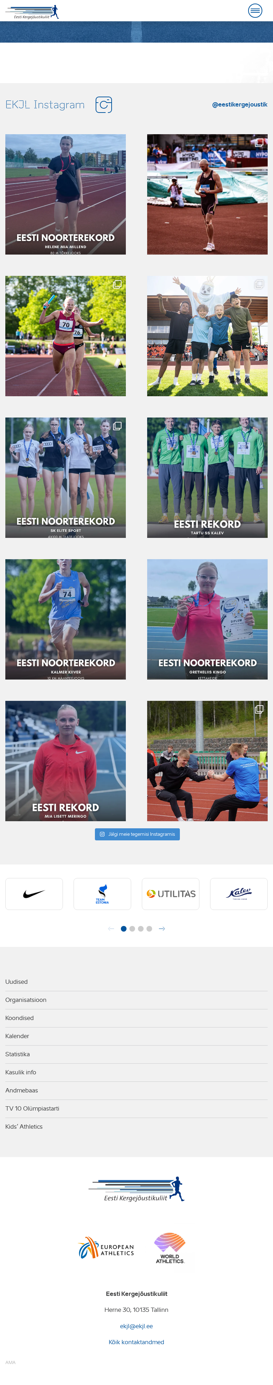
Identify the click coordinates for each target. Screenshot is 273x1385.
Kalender (17, 1036)
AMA (10, 1362)
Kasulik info (20, 1072)
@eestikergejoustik (240, 104)
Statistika (17, 1054)
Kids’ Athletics (24, 1126)
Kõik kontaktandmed (136, 1342)
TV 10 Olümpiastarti (32, 1108)
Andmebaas (21, 1090)
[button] (124, 929)
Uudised (16, 981)
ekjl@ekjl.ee (136, 1326)
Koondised (19, 1018)
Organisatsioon (26, 1000)
